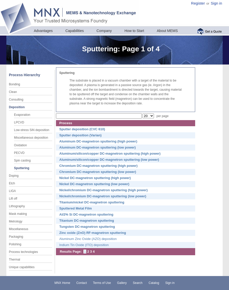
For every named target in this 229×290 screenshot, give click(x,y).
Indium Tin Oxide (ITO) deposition (84, 245)
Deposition (17, 107)
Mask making (18, 214)
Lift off (13, 198)
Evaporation (22, 115)
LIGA (12, 191)
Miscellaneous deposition (31, 137)
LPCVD (19, 122)
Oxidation (20, 145)
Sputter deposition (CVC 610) (82, 129)
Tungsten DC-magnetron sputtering (87, 227)
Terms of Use (102, 283)
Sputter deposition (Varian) (80, 135)
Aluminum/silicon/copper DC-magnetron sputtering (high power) (110, 153)
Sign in (216, 3)
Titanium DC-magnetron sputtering (86, 220)
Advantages (43, 31)
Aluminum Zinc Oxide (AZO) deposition (88, 239)
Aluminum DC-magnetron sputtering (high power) (98, 141)
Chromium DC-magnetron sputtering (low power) (97, 172)
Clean (13, 92)
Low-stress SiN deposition (31, 130)
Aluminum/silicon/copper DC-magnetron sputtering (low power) (109, 160)
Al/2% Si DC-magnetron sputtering (86, 214)
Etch (12, 183)
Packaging (16, 236)
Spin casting (22, 160)
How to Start (134, 31)
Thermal (14, 259)
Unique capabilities (22, 267)
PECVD (19, 153)
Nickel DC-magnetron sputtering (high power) (95, 178)
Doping (14, 176)
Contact (81, 283)
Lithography (17, 206)
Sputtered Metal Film (75, 208)
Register (198, 3)
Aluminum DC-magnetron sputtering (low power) (97, 147)
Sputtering (21, 168)
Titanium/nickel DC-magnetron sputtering (91, 202)
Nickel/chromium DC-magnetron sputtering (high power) (103, 190)
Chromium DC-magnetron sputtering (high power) (98, 166)
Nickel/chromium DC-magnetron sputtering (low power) (102, 196)
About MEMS (167, 31)
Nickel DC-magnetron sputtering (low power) (94, 184)
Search (137, 283)
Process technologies (23, 252)
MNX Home (62, 283)
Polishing (15, 244)
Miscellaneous (18, 229)
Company (104, 31)
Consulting (16, 99)
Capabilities (74, 31)
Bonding (14, 84)
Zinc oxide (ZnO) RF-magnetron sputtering (92, 233)
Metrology (15, 221)
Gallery (122, 283)
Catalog (154, 283)
